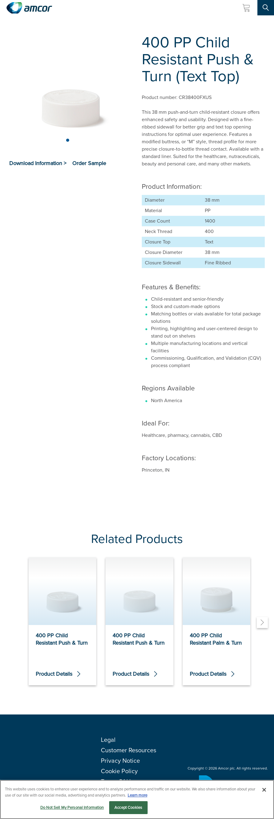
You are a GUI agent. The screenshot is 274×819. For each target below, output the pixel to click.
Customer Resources (128, 750)
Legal (108, 739)
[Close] (264, 790)
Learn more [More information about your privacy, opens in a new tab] (137, 795)
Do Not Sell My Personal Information (72, 807)
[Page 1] (67, 140)
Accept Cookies (128, 807)
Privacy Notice (120, 760)
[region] (137, 799)
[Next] (262, 622)
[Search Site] (265, 7)
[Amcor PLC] (29, 8)
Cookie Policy (119, 771)
